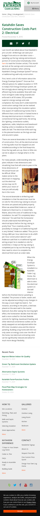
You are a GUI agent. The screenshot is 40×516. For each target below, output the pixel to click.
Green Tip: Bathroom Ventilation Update (19, 364)
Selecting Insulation (9, 426)
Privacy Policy (31, 502)
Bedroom (25, 426)
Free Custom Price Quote (28, 458)
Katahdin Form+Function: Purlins (15, 379)
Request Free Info (28, 453)
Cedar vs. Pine (7, 454)
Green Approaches (8, 430)
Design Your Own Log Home (29, 465)
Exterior (24, 409)
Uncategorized (18, 14)
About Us (25, 449)
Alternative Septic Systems (13, 372)
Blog (9, 14)
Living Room (26, 417)
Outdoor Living (27, 413)
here (4, 63)
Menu (35, 8)
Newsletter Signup (28, 445)
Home (4, 14)
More (4, 434)
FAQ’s (4, 458)
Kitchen (24, 421)
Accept (20, 511)
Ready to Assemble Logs (9, 463)
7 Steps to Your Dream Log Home (10, 448)
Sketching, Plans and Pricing (9, 414)
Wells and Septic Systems (8, 420)
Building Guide (7, 469)
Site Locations (7, 409)
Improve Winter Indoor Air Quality (16, 356)
